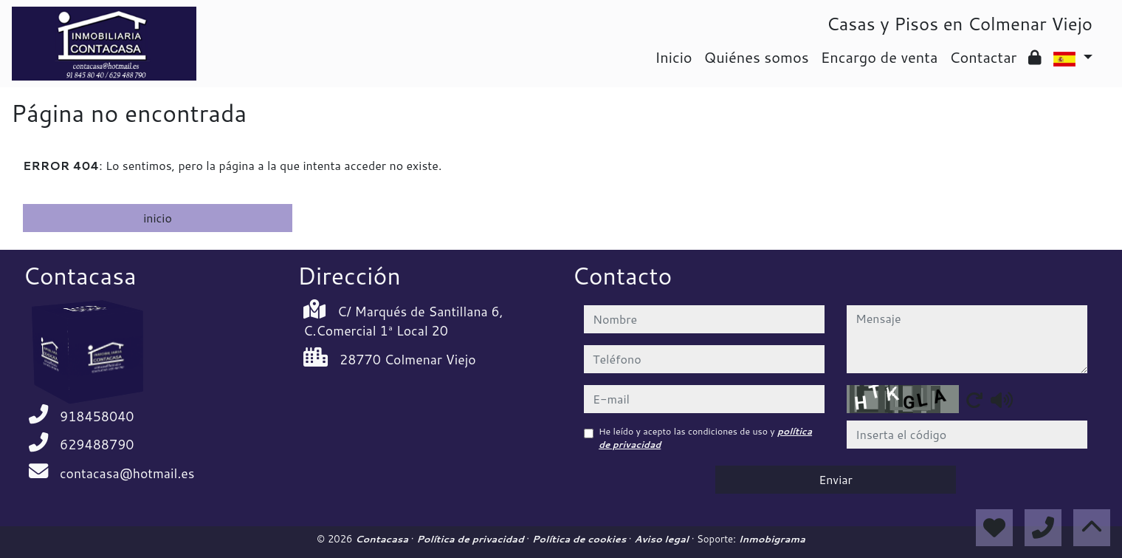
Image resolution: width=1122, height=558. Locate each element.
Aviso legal (662, 538)
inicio (157, 217)
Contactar (982, 57)
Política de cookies (580, 538)
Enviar (836, 479)
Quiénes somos (756, 57)
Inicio (673, 57)
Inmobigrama (772, 538)
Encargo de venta (879, 57)
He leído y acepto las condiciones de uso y (705, 438)
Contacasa (383, 538)
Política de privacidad (471, 538)
